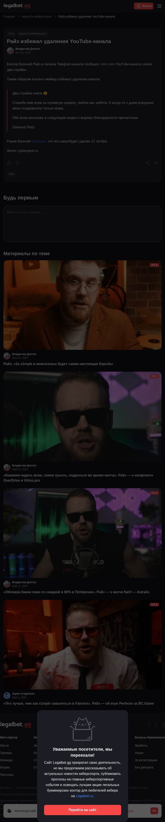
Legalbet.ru (84, 796)
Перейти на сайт (82, 810)
